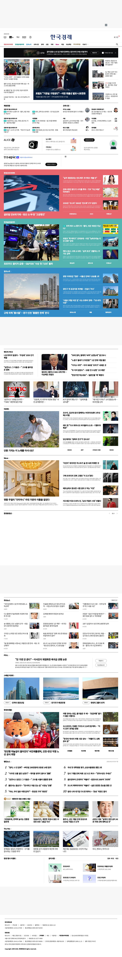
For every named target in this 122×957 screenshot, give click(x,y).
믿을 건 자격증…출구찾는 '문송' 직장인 (111, 85)
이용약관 (54, 935)
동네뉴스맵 (73, 312)
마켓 (109, 214)
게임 (62, 44)
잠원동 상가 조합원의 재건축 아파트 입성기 (45, 850)
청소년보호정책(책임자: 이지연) (80, 935)
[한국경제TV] (11, 37)
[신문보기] (5, 37)
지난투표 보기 (101, 665)
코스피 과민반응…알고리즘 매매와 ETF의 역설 (44, 122)
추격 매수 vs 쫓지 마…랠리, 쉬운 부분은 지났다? (17, 112)
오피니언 (36, 44)
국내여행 (83, 751)
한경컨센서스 (73, 214)
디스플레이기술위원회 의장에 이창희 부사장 (16, 615)
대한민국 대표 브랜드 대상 (21, 799)
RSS (48, 935)
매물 (90, 312)
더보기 (85, 44)
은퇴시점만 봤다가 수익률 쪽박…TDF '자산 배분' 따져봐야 (81, 190)
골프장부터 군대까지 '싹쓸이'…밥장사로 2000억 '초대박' (88, 779)
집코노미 (28, 44)
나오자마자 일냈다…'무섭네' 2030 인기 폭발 (19, 356)
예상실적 (72, 263)
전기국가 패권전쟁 (54, 702)
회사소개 (7, 925)
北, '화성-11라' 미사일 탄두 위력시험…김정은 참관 (111, 74)
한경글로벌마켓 (19, 44)
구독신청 (14, 925)
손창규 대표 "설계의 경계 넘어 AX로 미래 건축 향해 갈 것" (105, 820)
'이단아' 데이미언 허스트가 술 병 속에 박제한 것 (81, 463)
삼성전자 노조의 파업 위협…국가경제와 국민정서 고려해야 (73, 122)
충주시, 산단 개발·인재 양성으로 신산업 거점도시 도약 (75, 820)
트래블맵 (69, 751)
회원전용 (7, 105)
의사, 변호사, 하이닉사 (100, 849)
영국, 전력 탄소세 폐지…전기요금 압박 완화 (45, 112)
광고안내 (29, 925)
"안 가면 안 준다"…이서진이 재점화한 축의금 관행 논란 (41, 659)
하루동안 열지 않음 (108, 53)
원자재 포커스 (36, 128)
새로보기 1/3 (114, 600)
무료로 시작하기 (51, 164)
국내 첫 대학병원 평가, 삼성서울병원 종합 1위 (84, 767)
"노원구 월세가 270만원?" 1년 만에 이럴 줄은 (88, 360)
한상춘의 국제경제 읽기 (98, 109)
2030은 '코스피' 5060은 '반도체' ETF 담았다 (80, 203)
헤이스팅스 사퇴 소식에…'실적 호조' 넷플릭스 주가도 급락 (81, 252)
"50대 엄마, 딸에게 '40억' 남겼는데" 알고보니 (88, 355)
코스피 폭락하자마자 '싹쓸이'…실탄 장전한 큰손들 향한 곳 (89, 785)
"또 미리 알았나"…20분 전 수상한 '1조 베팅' (88, 370)
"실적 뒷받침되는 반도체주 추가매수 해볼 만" (80, 178)
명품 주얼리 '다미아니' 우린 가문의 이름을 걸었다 (26, 499)
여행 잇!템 (111, 751)
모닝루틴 (68, 44)
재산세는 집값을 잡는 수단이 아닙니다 (75, 850)
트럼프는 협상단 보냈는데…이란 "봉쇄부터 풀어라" (111, 63)
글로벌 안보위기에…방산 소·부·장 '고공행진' (24, 214)
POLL (6, 655)
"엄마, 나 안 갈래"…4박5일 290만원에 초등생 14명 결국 (29, 767)
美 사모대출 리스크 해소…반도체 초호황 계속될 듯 (102, 112)
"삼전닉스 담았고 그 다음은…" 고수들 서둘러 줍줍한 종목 (30, 779)
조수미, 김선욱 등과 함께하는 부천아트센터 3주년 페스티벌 (81, 414)
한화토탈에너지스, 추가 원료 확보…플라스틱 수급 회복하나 (93, 644)
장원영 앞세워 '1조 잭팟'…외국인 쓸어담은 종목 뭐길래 (54, 624)
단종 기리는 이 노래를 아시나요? (19, 450)
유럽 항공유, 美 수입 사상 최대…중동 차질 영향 (45, 131)
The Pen (7, 828)
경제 (42, 44)
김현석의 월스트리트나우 (10, 109)
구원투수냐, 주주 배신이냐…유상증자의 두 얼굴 (111, 96)
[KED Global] (24, 37)
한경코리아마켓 (8, 44)
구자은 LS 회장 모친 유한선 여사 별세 (16, 634)
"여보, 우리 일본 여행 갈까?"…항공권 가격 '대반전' (27, 791)
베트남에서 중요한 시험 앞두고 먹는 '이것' (79, 488)
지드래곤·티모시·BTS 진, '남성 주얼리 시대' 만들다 (82, 501)
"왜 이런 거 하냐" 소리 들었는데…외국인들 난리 (105, 400)
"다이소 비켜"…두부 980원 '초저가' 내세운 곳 (88, 365)
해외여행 (97, 751)
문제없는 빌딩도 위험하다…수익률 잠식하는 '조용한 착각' (16, 850)
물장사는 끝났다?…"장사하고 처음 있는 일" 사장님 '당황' (30, 785)
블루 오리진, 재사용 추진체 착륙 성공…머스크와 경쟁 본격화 (16, 85)
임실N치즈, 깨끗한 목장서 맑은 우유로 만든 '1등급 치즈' (46, 820)
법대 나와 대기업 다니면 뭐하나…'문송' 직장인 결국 (87, 791)
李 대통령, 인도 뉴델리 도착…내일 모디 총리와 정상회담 (16, 624)
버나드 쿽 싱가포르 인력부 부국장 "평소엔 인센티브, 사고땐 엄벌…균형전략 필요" (55, 645)
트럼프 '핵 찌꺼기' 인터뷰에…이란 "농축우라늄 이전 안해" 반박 (82, 239)
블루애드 (37, 925)
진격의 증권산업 (14, 702)
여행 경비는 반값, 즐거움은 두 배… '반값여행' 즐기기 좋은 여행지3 (82, 714)
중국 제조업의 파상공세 (70, 130)
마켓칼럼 (34, 118)
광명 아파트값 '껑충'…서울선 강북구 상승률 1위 (81, 276)
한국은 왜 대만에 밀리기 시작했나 (73, 111)
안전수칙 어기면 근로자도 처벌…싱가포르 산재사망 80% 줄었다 (94, 634)
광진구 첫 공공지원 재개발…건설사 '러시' (78, 289)
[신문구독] (30, 37)
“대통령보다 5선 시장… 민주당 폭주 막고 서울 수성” (94, 605)
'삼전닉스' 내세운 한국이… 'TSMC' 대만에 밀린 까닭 (14, 400)
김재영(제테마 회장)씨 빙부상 (53, 614)
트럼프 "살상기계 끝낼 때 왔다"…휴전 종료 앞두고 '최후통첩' (94, 615)
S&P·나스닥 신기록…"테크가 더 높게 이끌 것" (17, 131)
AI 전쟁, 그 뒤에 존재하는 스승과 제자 (101, 122)
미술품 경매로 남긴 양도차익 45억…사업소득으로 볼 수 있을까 (54, 605)
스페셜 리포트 (9, 675)
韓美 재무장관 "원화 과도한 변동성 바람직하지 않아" (55, 634)
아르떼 (6, 409)
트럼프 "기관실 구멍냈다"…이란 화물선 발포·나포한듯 (60, 93)
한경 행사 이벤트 (10, 858)
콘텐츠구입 (18, 935)
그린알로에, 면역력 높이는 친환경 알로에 (16, 820)
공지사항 (52, 858)
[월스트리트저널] (18, 37)
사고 (116, 858)
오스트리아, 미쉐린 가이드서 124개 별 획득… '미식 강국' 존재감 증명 (81, 727)
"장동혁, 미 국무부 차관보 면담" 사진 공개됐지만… (46, 400)
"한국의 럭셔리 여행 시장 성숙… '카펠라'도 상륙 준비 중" (81, 740)
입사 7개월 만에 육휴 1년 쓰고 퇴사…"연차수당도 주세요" (89, 773)
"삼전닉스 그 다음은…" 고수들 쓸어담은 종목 (18, 368)
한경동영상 (8, 513)
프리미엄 (77, 44)
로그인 (116, 37)
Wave (57, 44)
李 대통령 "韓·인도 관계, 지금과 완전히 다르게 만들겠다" (16, 91)
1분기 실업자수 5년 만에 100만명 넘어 (96, 623)
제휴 (13, 935)
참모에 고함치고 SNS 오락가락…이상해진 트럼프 (54, 373)
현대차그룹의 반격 (93, 702)
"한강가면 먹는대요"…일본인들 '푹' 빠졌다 (87, 375)
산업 (47, 44)
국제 (52, 44)
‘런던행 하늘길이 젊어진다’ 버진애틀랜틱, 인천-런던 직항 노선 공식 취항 (31, 753)
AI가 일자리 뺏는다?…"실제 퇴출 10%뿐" (75, 400)
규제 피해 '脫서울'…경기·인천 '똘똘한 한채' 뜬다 (26, 312)
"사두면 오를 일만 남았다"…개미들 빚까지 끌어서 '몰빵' (29, 773)
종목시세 (90, 263)
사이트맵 (34, 935)
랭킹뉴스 (7, 761)
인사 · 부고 (110, 858)
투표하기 (101, 661)
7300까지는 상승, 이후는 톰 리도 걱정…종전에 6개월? (16, 122)
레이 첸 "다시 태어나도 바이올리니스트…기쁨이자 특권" (82, 426)
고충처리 (22, 925)
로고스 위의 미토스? (98, 130)
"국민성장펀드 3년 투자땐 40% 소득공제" (15, 605)
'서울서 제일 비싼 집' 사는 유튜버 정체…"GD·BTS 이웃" (82, 301)
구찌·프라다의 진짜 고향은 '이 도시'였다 (78, 475)
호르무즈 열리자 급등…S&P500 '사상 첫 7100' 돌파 (28, 263)
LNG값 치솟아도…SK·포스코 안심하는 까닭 (17, 98)
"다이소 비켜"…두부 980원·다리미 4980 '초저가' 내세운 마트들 (16, 78)
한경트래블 (8, 710)
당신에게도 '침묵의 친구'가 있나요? (76, 439)
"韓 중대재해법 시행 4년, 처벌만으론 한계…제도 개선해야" (21, 644)
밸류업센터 (108, 312)
